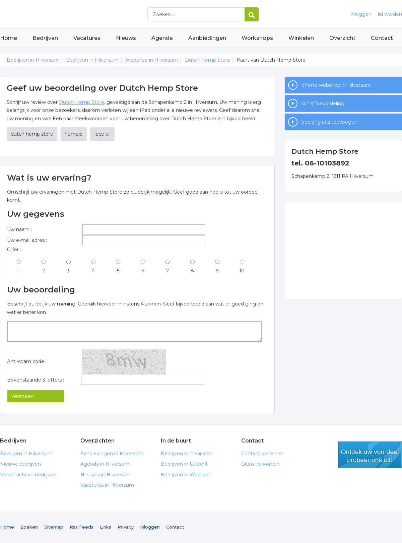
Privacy (126, 527)
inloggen (361, 14)
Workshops (257, 38)
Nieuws (126, 38)
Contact (382, 38)
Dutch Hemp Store (207, 60)
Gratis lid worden (260, 464)
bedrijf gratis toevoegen (329, 122)
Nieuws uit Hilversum (105, 475)
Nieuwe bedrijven (20, 464)
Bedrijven (45, 38)
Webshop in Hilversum (151, 60)
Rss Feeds (81, 527)
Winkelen (301, 38)
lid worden (390, 14)
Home (8, 38)
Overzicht (342, 38)
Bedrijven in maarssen (186, 454)
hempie (74, 134)
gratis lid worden (370, 455)
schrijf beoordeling (323, 103)
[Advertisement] (343, 250)
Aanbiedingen (207, 38)
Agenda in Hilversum (104, 464)
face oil (102, 134)
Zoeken (29, 527)
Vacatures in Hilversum (107, 485)
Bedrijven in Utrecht (184, 464)
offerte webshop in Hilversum (336, 85)
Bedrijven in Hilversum (84, 14)
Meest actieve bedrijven (28, 475)
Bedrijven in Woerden (186, 475)
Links (105, 527)
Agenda (162, 38)
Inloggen (150, 527)
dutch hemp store (32, 134)
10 (242, 271)
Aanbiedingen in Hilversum (111, 454)
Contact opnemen (262, 454)
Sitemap (53, 527)
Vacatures (86, 38)
